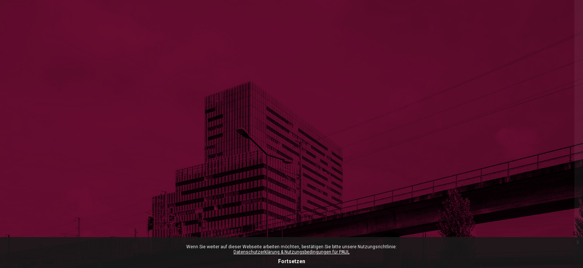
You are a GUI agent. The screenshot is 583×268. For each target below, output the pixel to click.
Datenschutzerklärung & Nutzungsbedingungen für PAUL (291, 252)
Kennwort (449, 207)
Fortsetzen (291, 261)
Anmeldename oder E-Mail (470, 170)
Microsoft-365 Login (461, 86)
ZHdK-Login (504, 118)
